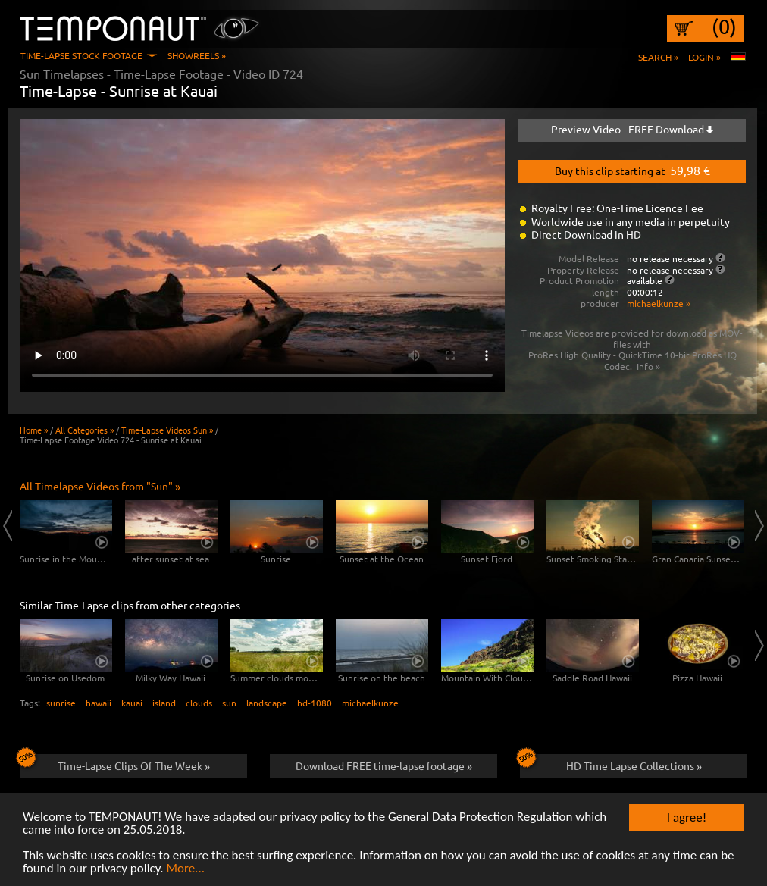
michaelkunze (370, 703)
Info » (648, 366)
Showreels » (196, 55)
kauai (131, 703)
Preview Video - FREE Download (632, 129)
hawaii (98, 703)
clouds (199, 703)
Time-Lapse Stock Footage (81, 55)
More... (185, 869)
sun (229, 703)
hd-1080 (314, 703)
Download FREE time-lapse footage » (384, 765)
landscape (266, 703)
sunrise (61, 703)
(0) (724, 26)
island (164, 703)
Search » (658, 57)
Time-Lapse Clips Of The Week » (115, 763)
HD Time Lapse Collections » (611, 763)
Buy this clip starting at (632, 169)
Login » (704, 57)
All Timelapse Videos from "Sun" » (100, 486)
